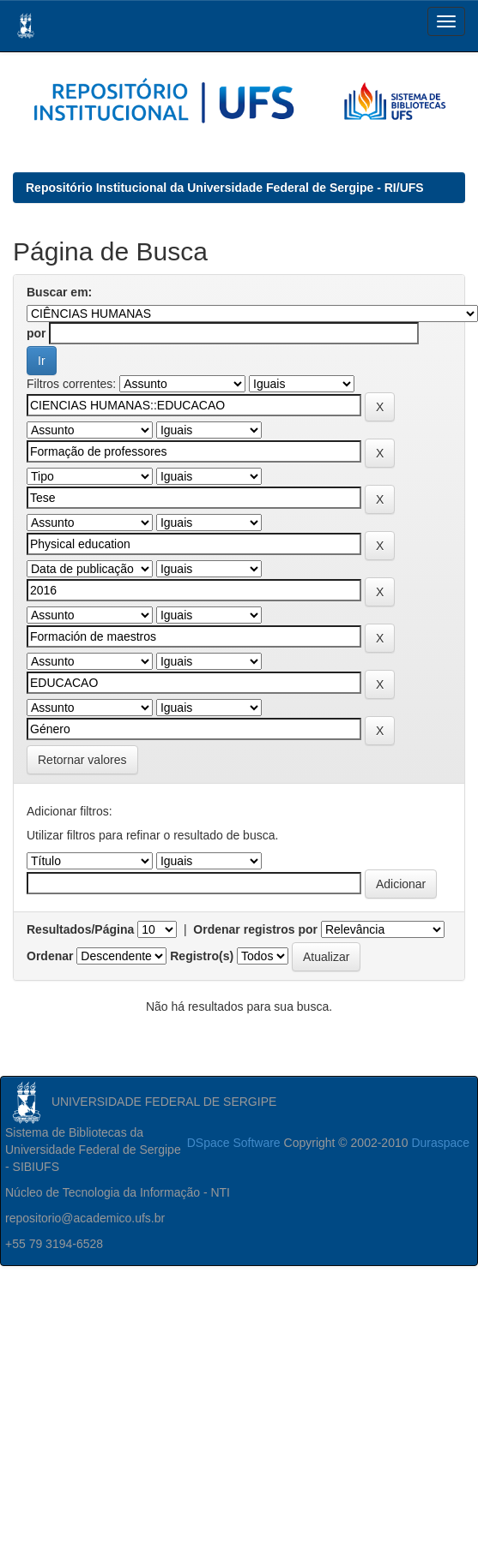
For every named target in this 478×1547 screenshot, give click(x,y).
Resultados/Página (80, 929)
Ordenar (50, 956)
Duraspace (440, 1143)
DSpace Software (234, 1143)
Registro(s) (201, 956)
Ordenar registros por (255, 929)
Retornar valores (82, 760)
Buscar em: (59, 292)
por (36, 333)
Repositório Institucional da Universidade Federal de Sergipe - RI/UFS (225, 187)
